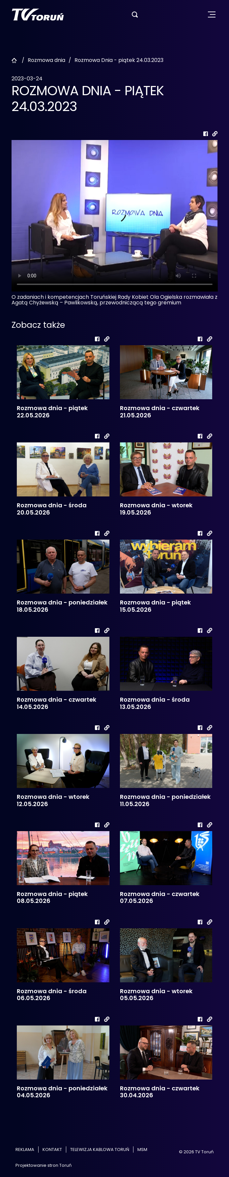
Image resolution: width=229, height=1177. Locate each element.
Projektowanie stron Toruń (43, 1165)
